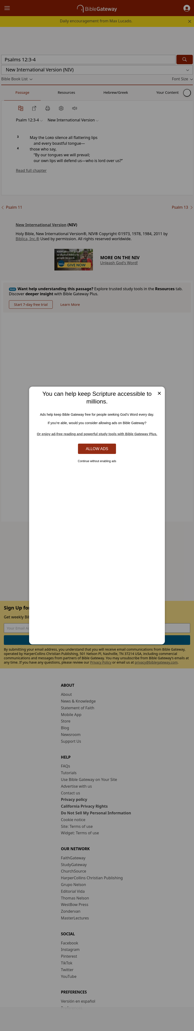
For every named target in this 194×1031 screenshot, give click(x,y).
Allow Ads (97, 448)
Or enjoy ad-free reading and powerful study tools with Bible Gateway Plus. (97, 434)
